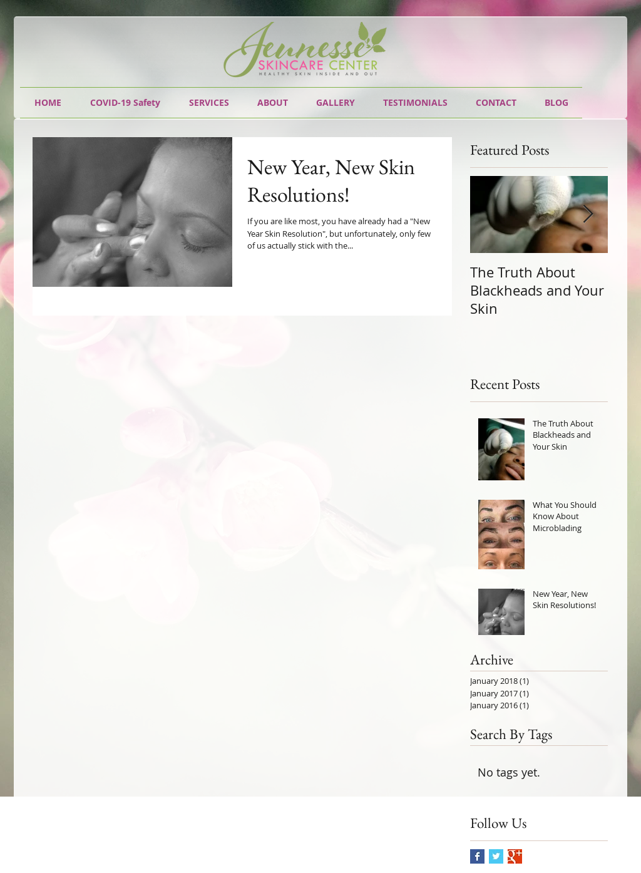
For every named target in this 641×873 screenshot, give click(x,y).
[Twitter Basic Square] (496, 856)
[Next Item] (587, 214)
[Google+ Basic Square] (515, 856)
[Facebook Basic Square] (477, 856)
